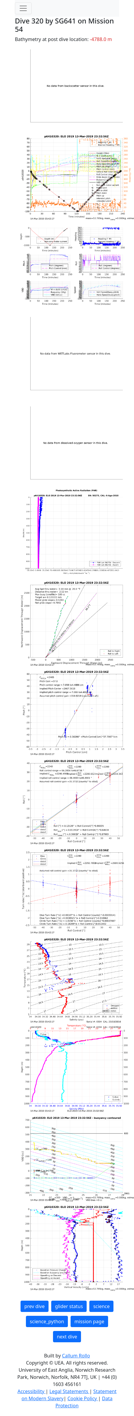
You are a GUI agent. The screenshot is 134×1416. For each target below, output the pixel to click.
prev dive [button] (34, 1306)
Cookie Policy (82, 1398)
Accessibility (32, 1391)
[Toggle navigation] (23, 8)
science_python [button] (47, 1321)
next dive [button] (67, 1336)
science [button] (101, 1306)
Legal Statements (69, 1391)
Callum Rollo (76, 1355)
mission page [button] (89, 1321)
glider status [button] (69, 1306)
